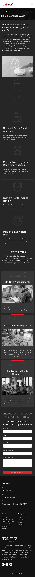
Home (3, 12)
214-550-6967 (7, 490)
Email (4, 436)
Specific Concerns (9, 457)
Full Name (6, 428)
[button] (31, 4)
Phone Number (7, 443)
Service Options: (8, 450)
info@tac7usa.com (9, 497)
